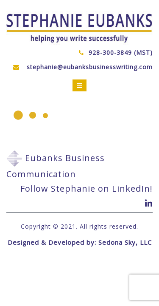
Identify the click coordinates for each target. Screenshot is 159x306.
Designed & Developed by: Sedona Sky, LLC (80, 242)
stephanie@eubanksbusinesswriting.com (90, 67)
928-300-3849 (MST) (121, 52)
